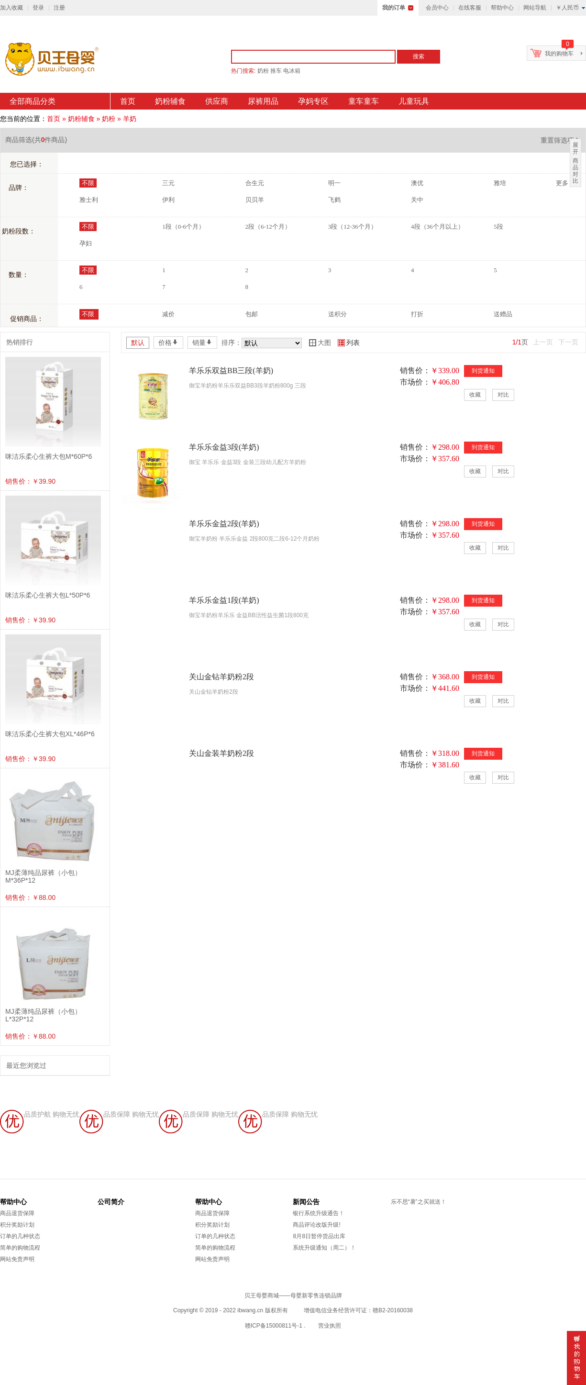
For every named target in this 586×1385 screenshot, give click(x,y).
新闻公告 (306, 1202)
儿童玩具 (413, 101)
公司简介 (111, 1202)
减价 (168, 314)
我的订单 (393, 7)
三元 (168, 183)
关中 (417, 199)
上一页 (543, 342)
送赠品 (503, 314)
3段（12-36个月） (352, 226)
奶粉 (263, 70)
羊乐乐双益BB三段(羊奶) (231, 370)
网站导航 (534, 7)
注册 (59, 7)
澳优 (417, 183)
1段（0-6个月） (183, 226)
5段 (498, 226)
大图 (320, 342)
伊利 (168, 199)
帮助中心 (502, 7)
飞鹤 (334, 199)
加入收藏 (11, 7)
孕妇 (85, 243)
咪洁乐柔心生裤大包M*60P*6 (48, 456)
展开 (575, 148)
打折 (417, 314)
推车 (276, 70)
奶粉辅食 (170, 101)
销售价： (415, 370)
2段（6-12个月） (268, 226)
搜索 (418, 56)
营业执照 (329, 1325)
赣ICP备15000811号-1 (273, 1325)
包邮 (251, 314)
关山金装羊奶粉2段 (221, 753)
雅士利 (88, 199)
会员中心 (437, 7)
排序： (231, 342)
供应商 (216, 101)
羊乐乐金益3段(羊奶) (224, 447)
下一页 (568, 342)
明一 (334, 183)
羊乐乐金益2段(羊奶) (224, 524)
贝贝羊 (254, 199)
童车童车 (363, 101)
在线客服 (469, 7)
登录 (38, 7)
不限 (88, 183)
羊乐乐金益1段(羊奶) (224, 600)
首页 (127, 101)
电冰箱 (291, 70)
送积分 (337, 314)
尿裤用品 (263, 101)
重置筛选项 (561, 140)
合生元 (254, 183)
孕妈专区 (313, 101)
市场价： (415, 382)
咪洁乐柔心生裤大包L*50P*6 (47, 595)
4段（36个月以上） (437, 226)
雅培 (500, 183)
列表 (349, 342)
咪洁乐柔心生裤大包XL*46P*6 (50, 734)
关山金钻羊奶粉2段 (221, 677)
